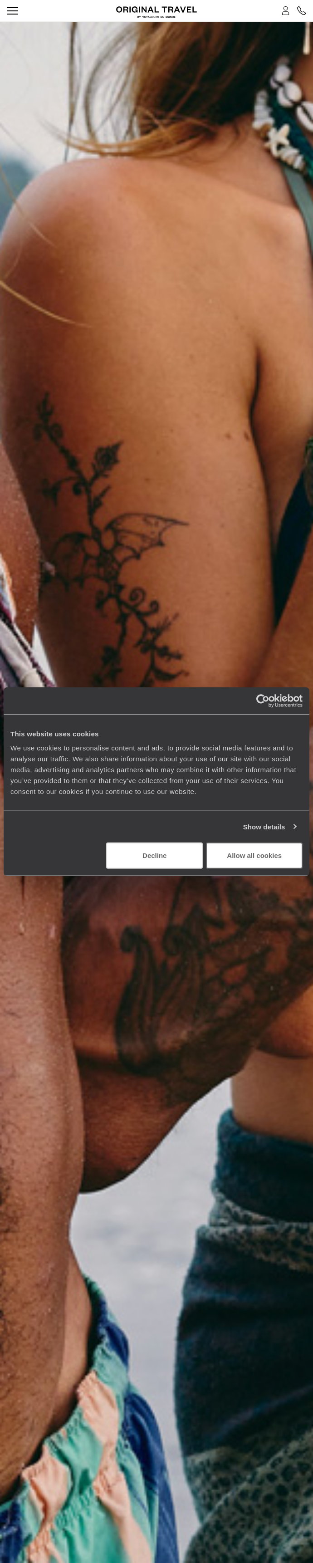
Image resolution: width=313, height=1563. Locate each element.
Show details (264, 826)
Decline (154, 855)
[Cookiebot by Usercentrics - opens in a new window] (263, 700)
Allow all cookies (254, 855)
